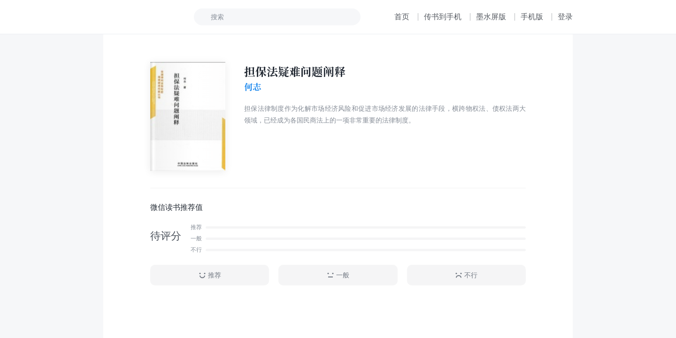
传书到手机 (442, 17)
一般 (338, 275)
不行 (466, 275)
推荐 (210, 275)
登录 (565, 17)
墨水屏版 (491, 17)
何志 (252, 87)
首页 (401, 17)
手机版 (532, 17)
